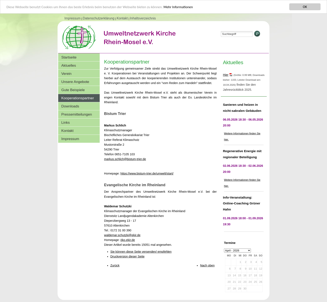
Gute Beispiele (73, 90)
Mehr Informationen (178, 7)
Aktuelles (68, 65)
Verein (66, 73)
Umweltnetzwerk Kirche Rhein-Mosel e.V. (127, 41)
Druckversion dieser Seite (127, 256)
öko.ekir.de (127, 240)
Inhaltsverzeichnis (143, 18)
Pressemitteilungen (76, 114)
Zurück (114, 265)
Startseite (69, 57)
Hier (225, 74)
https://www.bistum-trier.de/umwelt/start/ (146, 173)
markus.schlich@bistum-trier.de (125, 159)
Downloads (70, 106)
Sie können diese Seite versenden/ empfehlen (141, 251)
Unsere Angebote (75, 82)
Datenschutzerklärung (99, 18)
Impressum (72, 18)
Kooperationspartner (77, 98)
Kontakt (122, 18)
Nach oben (207, 265)
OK (305, 7)
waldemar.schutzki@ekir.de (122, 235)
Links (65, 122)
